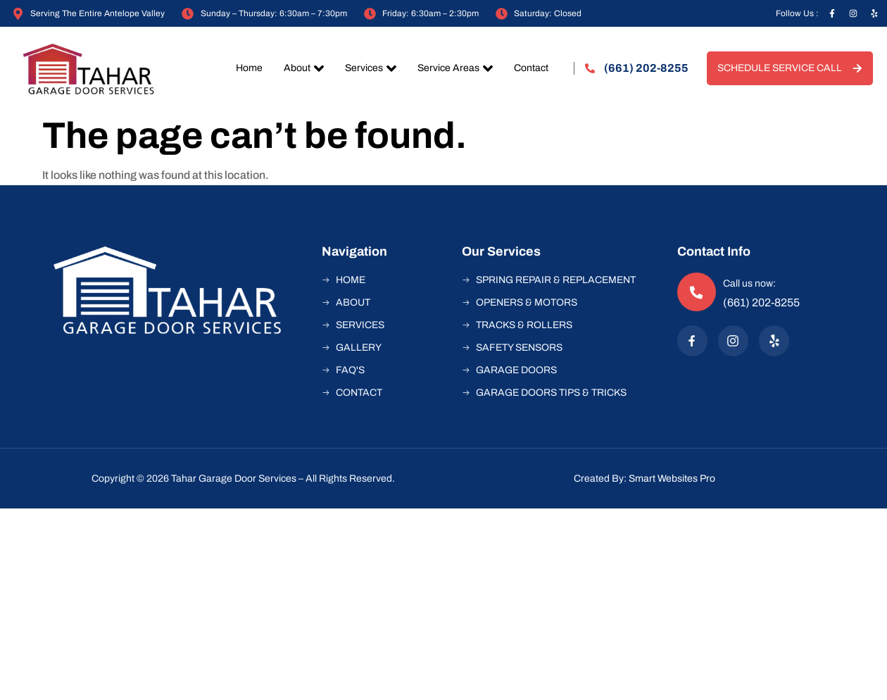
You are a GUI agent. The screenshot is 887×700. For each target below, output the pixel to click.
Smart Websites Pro (672, 478)
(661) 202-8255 (761, 302)
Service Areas (455, 68)
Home (249, 68)
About (304, 68)
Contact (531, 68)
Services (370, 68)
